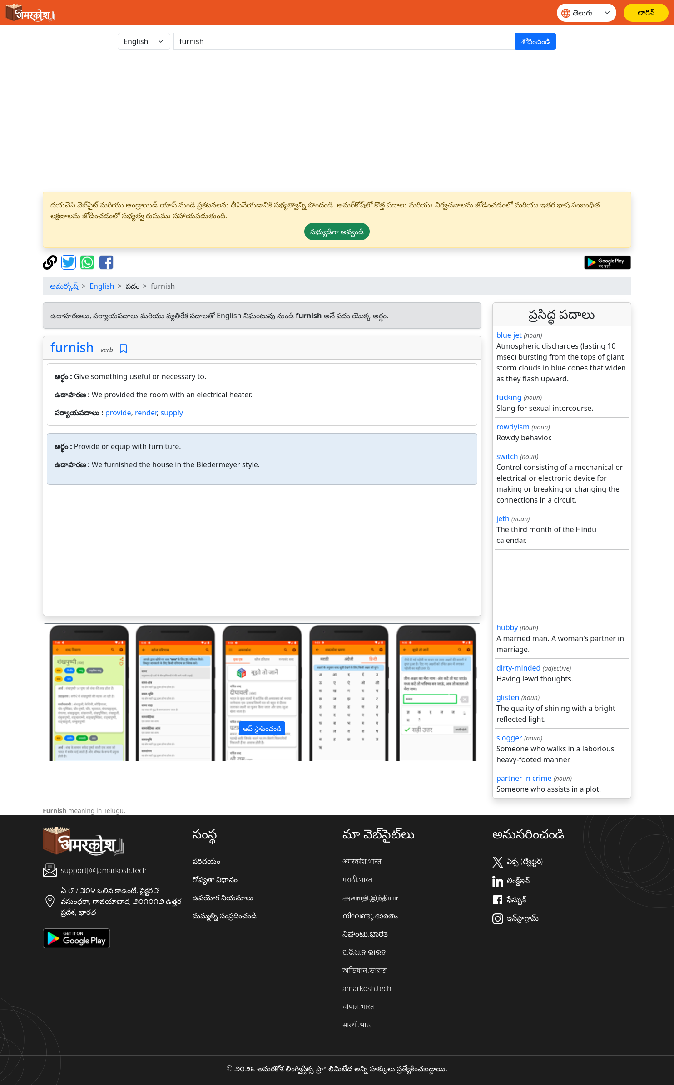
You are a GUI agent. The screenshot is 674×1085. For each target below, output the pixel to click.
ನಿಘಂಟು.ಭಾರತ (365, 934)
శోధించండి (535, 41)
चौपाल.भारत (358, 1006)
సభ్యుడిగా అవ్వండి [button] (337, 232)
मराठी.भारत (357, 879)
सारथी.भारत (357, 1025)
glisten (507, 697)
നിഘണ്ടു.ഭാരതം (370, 916)
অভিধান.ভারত (364, 970)
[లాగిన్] (646, 13)
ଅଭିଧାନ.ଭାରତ (364, 952)
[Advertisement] (337, 120)
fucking (508, 397)
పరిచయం (206, 861)
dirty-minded (518, 668)
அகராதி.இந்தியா (370, 898)
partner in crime (523, 778)
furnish (72, 347)
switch (507, 456)
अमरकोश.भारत (362, 861)
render (146, 413)
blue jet (509, 335)
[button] (76, 692)
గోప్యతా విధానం (215, 879)
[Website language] (586, 13)
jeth (503, 518)
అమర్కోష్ (64, 286)
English (101, 286)
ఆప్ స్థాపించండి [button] (262, 728)
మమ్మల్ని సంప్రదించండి (225, 916)
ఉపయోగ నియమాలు (223, 898)
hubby (507, 627)
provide (118, 413)
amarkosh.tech (366, 988)
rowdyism (513, 427)
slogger (509, 738)
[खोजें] (344, 41)
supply (171, 413)
